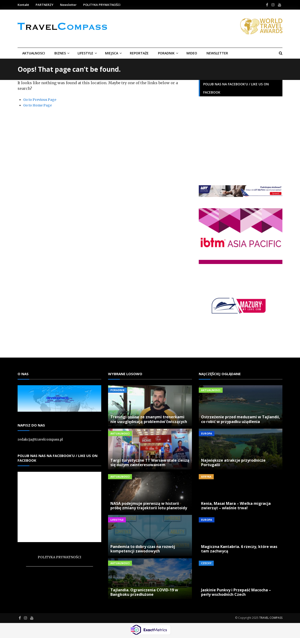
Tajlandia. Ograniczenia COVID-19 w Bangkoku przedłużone (144, 592)
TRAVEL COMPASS (270, 618)
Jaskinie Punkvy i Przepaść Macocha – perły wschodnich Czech (236, 592)
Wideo (191, 53)
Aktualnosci (33, 53)
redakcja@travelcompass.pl (40, 439)
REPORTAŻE (139, 53)
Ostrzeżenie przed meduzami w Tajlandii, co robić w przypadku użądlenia (240, 419)
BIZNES (60, 53)
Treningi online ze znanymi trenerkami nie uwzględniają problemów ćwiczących (148, 419)
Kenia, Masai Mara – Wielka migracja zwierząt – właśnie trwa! (236, 505)
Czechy (206, 563)
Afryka (206, 476)
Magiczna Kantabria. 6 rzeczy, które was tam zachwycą (239, 549)
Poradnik (166, 53)
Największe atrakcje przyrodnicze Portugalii (233, 462)
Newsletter (68, 5)
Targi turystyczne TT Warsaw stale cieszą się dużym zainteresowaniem (149, 462)
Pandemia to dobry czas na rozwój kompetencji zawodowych (142, 549)
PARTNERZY (44, 5)
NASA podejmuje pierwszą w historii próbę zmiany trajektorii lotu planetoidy (148, 505)
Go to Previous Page (39, 100)
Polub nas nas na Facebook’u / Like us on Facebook (58, 458)
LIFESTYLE (85, 53)
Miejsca (111, 53)
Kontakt (23, 5)
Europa (206, 433)
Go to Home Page (37, 105)
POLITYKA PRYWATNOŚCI (101, 5)
